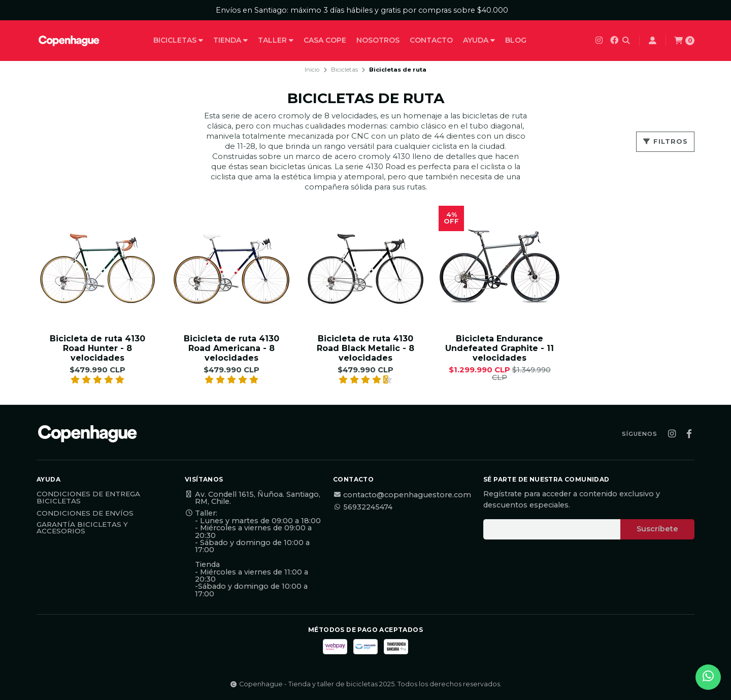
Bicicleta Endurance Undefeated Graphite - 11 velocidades (499, 348)
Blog (515, 40)
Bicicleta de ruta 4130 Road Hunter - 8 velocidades (97, 348)
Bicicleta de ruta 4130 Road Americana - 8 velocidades (231, 348)
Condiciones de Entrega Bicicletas (88, 497)
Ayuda (479, 40)
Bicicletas (178, 40)
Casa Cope (325, 40)
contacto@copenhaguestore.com (402, 494)
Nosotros (378, 40)
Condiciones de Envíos (85, 513)
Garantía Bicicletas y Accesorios (82, 528)
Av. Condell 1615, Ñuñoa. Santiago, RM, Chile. (252, 498)
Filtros (665, 141)
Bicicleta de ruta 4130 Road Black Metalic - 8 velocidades (365, 348)
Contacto (431, 40)
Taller (275, 40)
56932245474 (362, 507)
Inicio (312, 69)
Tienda (230, 40)
